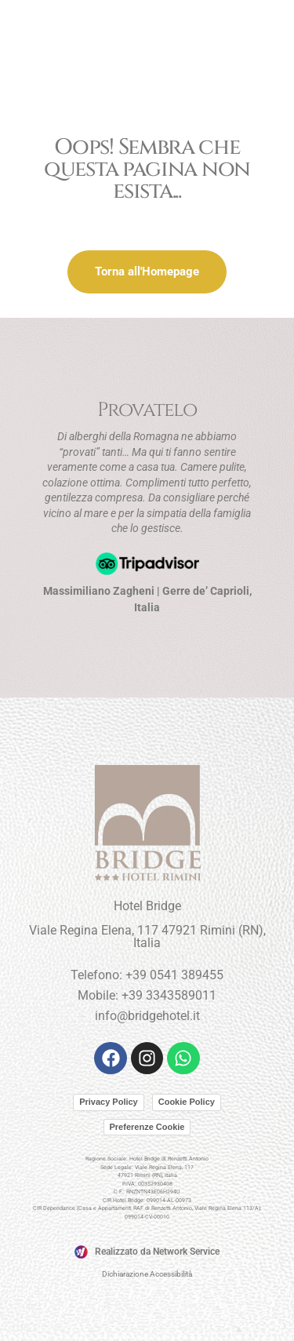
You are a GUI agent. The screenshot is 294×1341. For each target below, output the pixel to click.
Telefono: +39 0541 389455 (147, 974)
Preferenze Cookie (147, 1126)
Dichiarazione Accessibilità (147, 1274)
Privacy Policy (108, 1101)
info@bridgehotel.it (147, 1015)
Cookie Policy (186, 1101)
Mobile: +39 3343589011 (147, 995)
